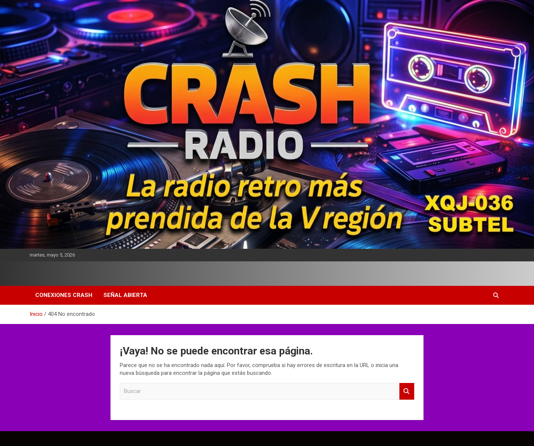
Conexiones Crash (63, 295)
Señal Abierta (125, 295)
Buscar (406, 391)
